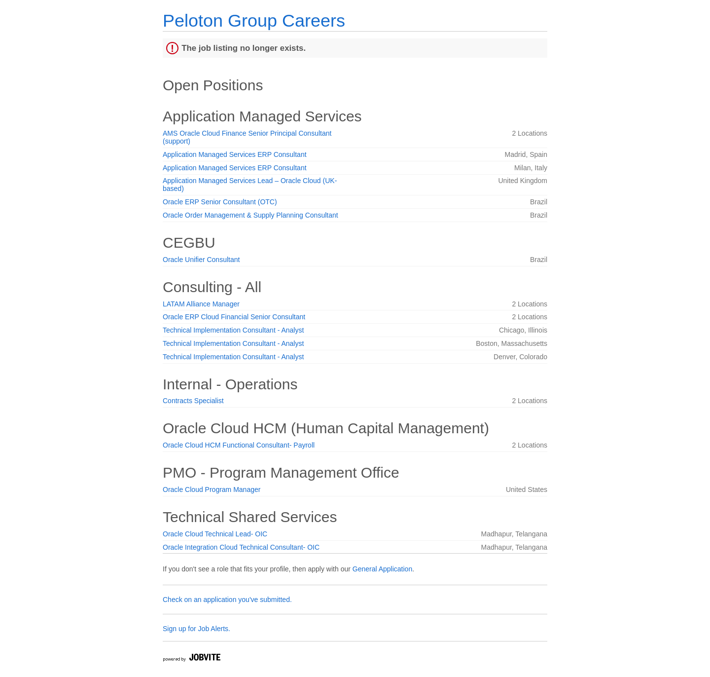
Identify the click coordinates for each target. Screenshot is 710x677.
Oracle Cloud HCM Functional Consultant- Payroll (239, 445)
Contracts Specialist (193, 401)
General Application (382, 569)
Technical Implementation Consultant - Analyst (233, 330)
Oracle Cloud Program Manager (211, 489)
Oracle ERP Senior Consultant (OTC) (220, 202)
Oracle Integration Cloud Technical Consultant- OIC (241, 547)
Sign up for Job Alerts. (196, 629)
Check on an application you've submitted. (227, 599)
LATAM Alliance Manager (201, 304)
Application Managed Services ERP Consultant (235, 154)
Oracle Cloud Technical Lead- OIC (215, 534)
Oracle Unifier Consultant (201, 259)
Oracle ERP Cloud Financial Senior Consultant (234, 317)
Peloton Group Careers (254, 20)
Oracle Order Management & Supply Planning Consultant (250, 215)
